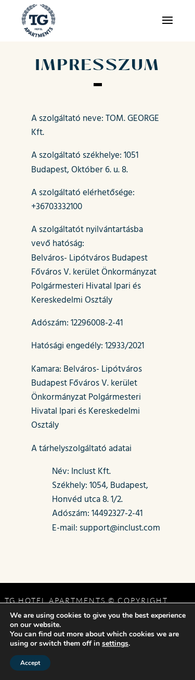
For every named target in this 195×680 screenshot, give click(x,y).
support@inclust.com (120, 527)
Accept (30, 663)
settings (115, 643)
